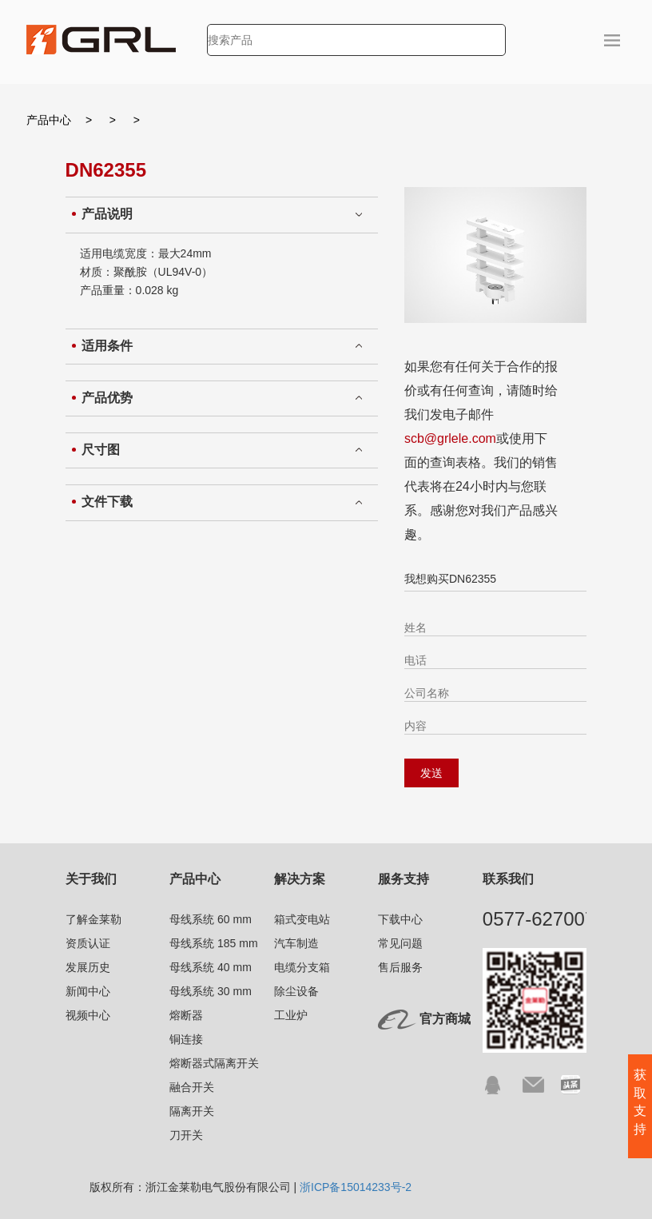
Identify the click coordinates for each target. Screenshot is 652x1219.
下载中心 (400, 919)
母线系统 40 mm (210, 967)
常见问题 (400, 943)
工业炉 (291, 1015)
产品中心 (48, 120)
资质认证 (88, 943)
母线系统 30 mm (210, 991)
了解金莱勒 (93, 919)
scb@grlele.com (450, 438)
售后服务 (400, 967)
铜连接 (186, 1039)
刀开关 (186, 1135)
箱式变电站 (302, 919)
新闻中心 (88, 991)
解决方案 (299, 879)
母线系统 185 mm (213, 943)
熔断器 (186, 1015)
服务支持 (403, 879)
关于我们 (91, 879)
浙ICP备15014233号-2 (355, 1187)
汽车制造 (296, 943)
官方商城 (445, 1019)
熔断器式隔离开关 (214, 1063)
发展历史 (88, 967)
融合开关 (191, 1087)
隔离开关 (191, 1111)
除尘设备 (296, 991)
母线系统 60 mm (210, 919)
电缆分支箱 (302, 967)
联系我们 (508, 879)
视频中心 (88, 1015)
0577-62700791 (550, 919)
